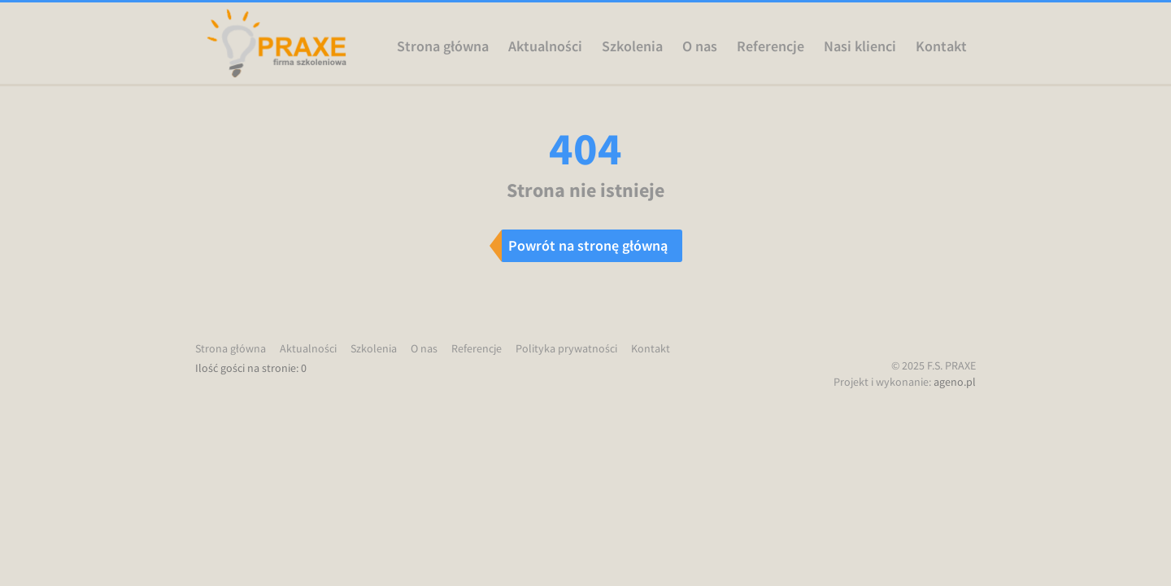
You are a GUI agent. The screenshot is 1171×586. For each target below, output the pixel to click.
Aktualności (545, 46)
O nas (699, 46)
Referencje (770, 46)
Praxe (276, 43)
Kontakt (941, 46)
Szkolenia (632, 46)
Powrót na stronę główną (588, 245)
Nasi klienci (860, 46)
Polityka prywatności (566, 348)
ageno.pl (955, 381)
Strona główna (443, 46)
